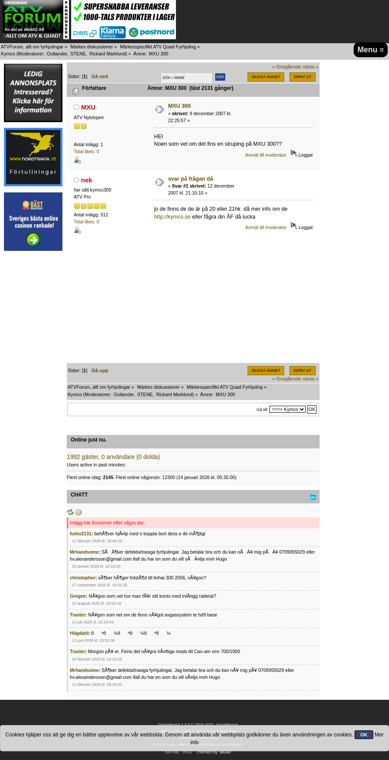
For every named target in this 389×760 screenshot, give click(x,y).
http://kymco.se (172, 217)
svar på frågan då (190, 179)
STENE (78, 53)
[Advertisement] (33, 387)
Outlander (57, 53)
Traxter (77, 614)
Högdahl (79, 633)
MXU (88, 107)
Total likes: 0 (86, 151)
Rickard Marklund (108, 53)
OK (364, 734)
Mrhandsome (84, 552)
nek (87, 180)
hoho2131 (80, 533)
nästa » (311, 66)
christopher (82, 577)
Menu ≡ (371, 49)
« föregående (286, 66)
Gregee (78, 596)
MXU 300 (179, 106)
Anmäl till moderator (265, 154)
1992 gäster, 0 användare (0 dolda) (113, 457)
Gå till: (262, 409)
